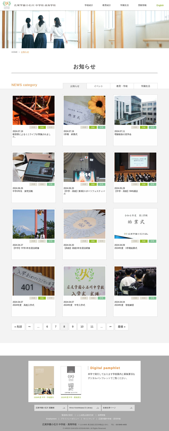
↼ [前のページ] (29, 326)
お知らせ (74, 86)
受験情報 (142, 5)
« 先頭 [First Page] (18, 326)
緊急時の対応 (67, 415)
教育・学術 (122, 86)
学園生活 (124, 5)
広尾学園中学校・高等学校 (109, 419)
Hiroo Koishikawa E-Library (80, 408)
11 (92, 326)
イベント (98, 86)
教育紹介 (106, 5)
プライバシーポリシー (70, 419)
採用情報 (101, 415)
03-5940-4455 (121, 425)
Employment (51, 419)
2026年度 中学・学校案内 (44, 399)
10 (82, 326)
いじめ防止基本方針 (85, 415)
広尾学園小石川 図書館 (45, 408)
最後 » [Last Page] (121, 326)
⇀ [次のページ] (110, 326)
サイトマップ (88, 419)
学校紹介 (89, 5)
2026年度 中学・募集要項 (71, 399)
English (160, 5)
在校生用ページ (109, 408)
